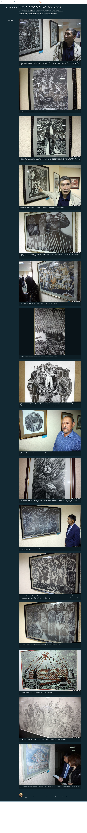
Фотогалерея (20, 2)
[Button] (9, 20)
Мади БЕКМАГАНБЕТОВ (11, 7)
